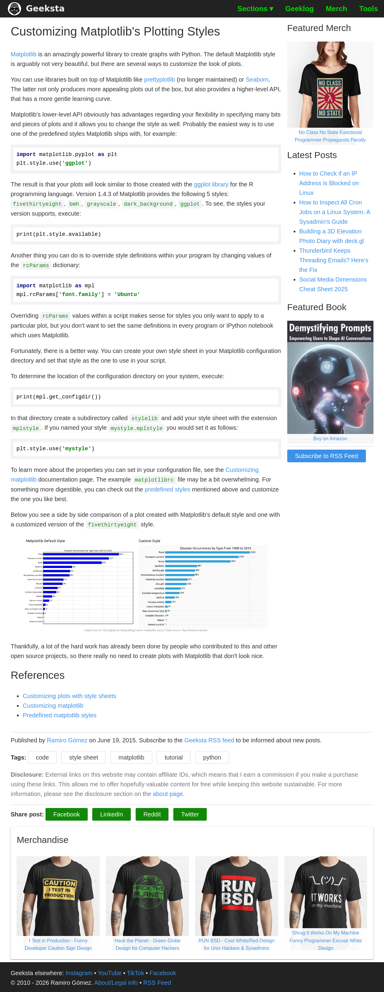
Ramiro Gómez (67, 738)
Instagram (79, 971)
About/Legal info (116, 981)
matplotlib (131, 755)
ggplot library (211, 184)
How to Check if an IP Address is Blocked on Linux (329, 183)
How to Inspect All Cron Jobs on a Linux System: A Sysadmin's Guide (334, 212)
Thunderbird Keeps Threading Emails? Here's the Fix (333, 260)
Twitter (190, 812)
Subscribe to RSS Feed (326, 456)
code (42, 755)
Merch (336, 9)
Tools (368, 9)
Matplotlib (23, 54)
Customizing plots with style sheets (69, 694)
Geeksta (36, 9)
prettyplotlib (159, 79)
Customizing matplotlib (53, 703)
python (212, 755)
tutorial (174, 755)
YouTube (110, 971)
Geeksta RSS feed (209, 738)
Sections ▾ (255, 9)
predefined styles (167, 488)
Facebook (66, 812)
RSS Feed (157, 981)
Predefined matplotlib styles (59, 713)
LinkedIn (111, 812)
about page (168, 792)
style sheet (83, 755)
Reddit (152, 812)
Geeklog (299, 9)
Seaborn (257, 79)
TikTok (135, 971)
